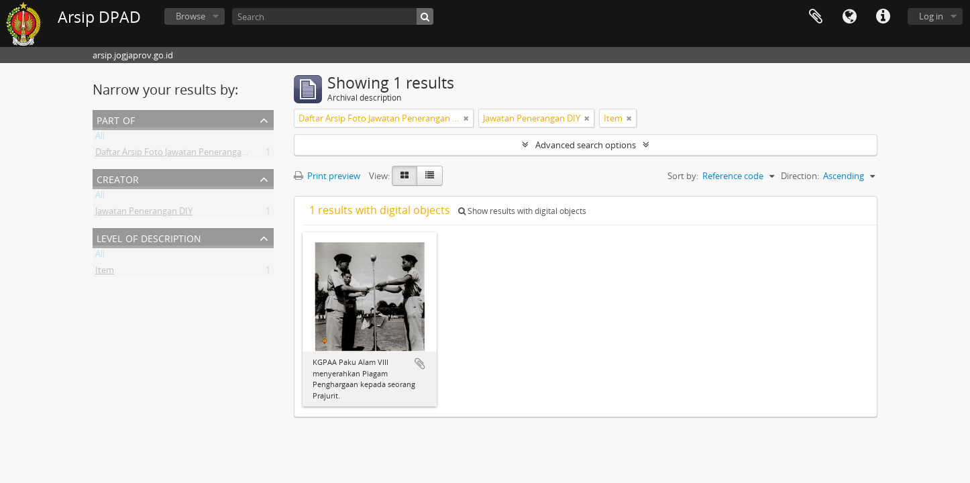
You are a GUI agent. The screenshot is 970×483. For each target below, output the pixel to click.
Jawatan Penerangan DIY (144, 213)
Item (104, 272)
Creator (118, 178)
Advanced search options (585, 145)
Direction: (800, 176)
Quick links (883, 17)
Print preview (327, 176)
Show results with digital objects (522, 211)
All (100, 138)
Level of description (149, 237)
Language (849, 17)
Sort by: (682, 176)
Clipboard (815, 17)
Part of (116, 119)
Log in (931, 16)
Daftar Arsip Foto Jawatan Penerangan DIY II (182, 154)
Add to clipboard (420, 363)
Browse (190, 16)
